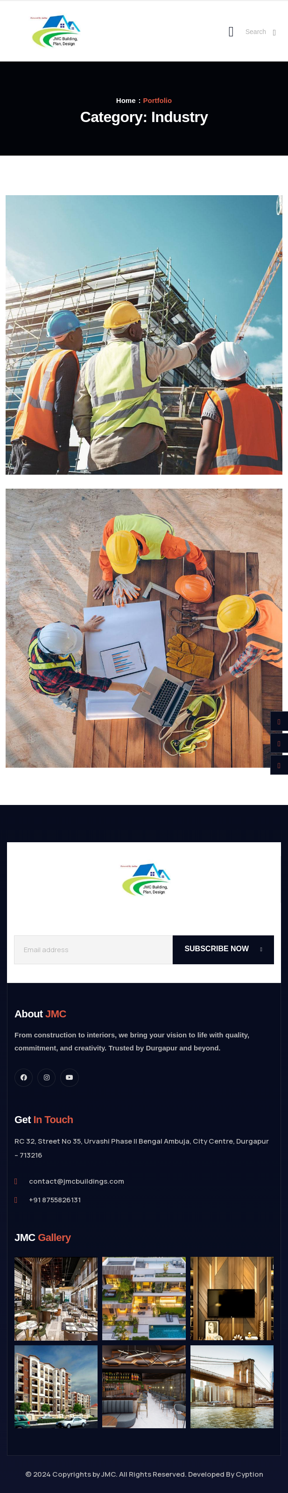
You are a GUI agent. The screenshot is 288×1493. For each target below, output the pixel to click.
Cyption (249, 1474)
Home (126, 100)
